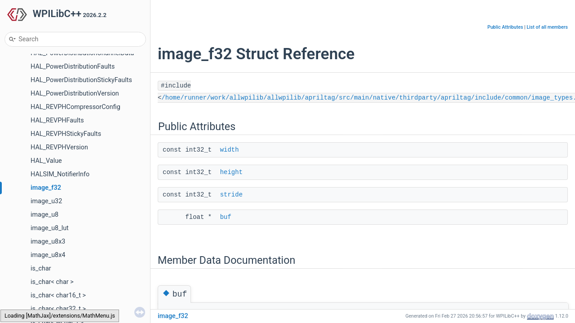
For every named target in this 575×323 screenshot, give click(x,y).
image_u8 (44, 214)
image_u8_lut (50, 228)
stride (231, 194)
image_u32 (46, 201)
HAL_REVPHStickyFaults (66, 134)
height (231, 172)
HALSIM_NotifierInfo (60, 174)
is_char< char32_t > (58, 309)
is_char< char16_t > (58, 295)
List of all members (547, 27)
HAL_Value (46, 161)
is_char (41, 268)
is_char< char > (52, 282)
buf (225, 217)
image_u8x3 (48, 241)
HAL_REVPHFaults (57, 120)
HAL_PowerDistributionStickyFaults (81, 80)
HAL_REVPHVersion (59, 147)
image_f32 (46, 188)
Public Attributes (505, 27)
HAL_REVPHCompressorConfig (75, 107)
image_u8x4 (48, 255)
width (229, 149)
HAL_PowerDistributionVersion (75, 93)
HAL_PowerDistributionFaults (73, 66)
